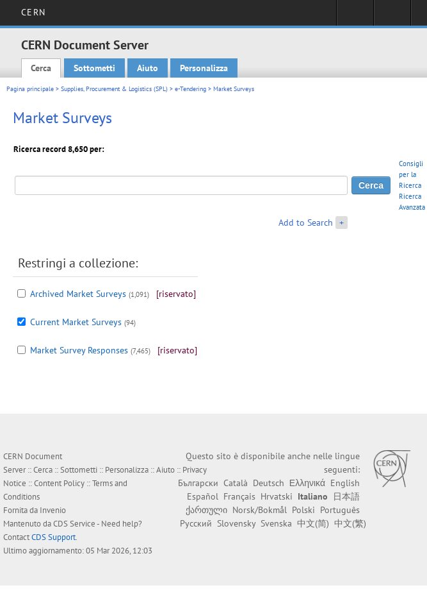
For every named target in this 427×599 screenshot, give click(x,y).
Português (340, 510)
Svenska (276, 523)
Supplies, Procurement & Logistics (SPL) (114, 89)
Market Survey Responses (79, 350)
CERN (33, 12)
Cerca (41, 68)
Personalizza (204, 68)
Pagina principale (30, 89)
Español (202, 496)
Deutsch (268, 483)
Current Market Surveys (76, 322)
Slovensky (236, 523)
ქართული (206, 510)
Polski (303, 510)
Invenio (53, 510)
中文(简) (313, 523)
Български (198, 483)
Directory (392, 16)
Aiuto (147, 68)
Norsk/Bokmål (259, 510)
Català (235, 483)
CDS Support (53, 537)
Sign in (355, 16)
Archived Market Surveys (78, 294)
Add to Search (305, 222)
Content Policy (59, 483)
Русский (196, 523)
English (345, 483)
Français (239, 496)
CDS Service (74, 523)
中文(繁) (350, 523)
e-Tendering (190, 89)
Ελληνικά (307, 483)
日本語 (346, 496)
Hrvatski (277, 496)
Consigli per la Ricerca (411, 174)
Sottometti (94, 68)
